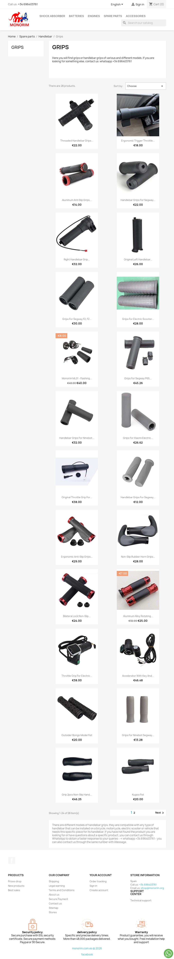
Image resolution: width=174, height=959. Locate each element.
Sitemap (53, 907)
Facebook (11, 860)
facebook (87, 954)
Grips (17, 47)
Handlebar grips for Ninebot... (76, 438)
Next (160, 813)
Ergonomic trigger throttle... (138, 140)
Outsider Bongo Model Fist (77, 735)
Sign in (93, 885)
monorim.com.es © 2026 (87, 948)
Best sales (14, 890)
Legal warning (57, 885)
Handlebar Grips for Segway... (138, 200)
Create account (99, 890)
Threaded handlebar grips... (76, 140)
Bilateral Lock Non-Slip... (77, 616)
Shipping (54, 881)
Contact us (55, 903)
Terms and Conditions (61, 890)
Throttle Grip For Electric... (77, 675)
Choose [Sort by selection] (145, 86)
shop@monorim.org (152, 888)
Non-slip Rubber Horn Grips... (138, 556)
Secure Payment (58, 899)
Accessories (136, 16)
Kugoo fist (138, 794)
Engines (94, 16)
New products (16, 885)
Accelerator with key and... (138, 675)
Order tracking (98, 881)
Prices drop (14, 881)
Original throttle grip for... (77, 497)
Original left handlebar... (138, 259)
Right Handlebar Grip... (77, 259)
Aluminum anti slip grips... (77, 200)
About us (54, 894)
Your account (101, 875)
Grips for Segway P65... (138, 378)
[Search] (143, 22)
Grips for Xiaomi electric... (138, 438)
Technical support (140, 900)
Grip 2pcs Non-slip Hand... (77, 794)
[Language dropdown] (117, 5)
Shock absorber (52, 16)
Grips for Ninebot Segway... (138, 735)
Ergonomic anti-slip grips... (77, 556)
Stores (53, 912)
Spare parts (113, 16)
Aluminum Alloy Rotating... (138, 616)
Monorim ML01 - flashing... (77, 378)
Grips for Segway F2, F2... (76, 319)
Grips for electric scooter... (138, 319)
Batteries (76, 16)
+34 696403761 (28, 4)
